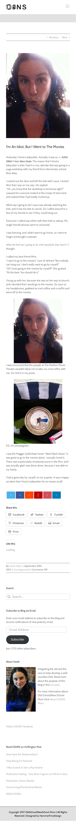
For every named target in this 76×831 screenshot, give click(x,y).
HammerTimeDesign (50, 815)
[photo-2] (38, 95)
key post (54, 684)
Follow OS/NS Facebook (19, 726)
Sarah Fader (15, 565)
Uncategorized (21, 569)
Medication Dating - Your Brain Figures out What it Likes (36, 774)
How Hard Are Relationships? (22, 754)
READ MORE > (14, 793)
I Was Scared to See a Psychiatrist (24, 767)
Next (64, 37)
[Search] (9, 597)
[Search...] (38, 597)
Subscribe (17, 639)
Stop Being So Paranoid (19, 760)
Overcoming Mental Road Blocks (24, 787)
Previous (53, 37)
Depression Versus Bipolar (20, 780)
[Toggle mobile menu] (68, 6)
